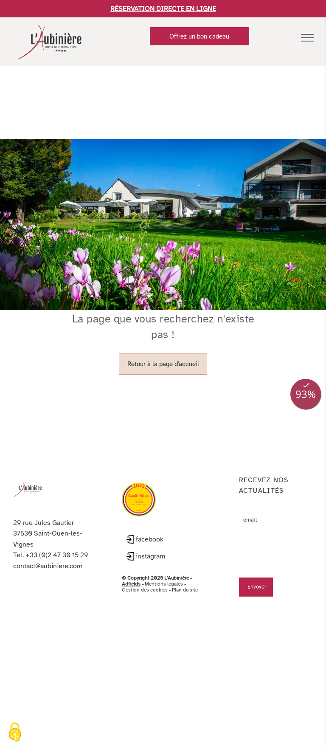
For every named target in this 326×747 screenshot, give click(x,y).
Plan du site (185, 578)
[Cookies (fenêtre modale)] (15, 732)
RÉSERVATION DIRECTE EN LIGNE (163, 9)
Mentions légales (164, 572)
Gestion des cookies (145, 578)
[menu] (307, 38)
